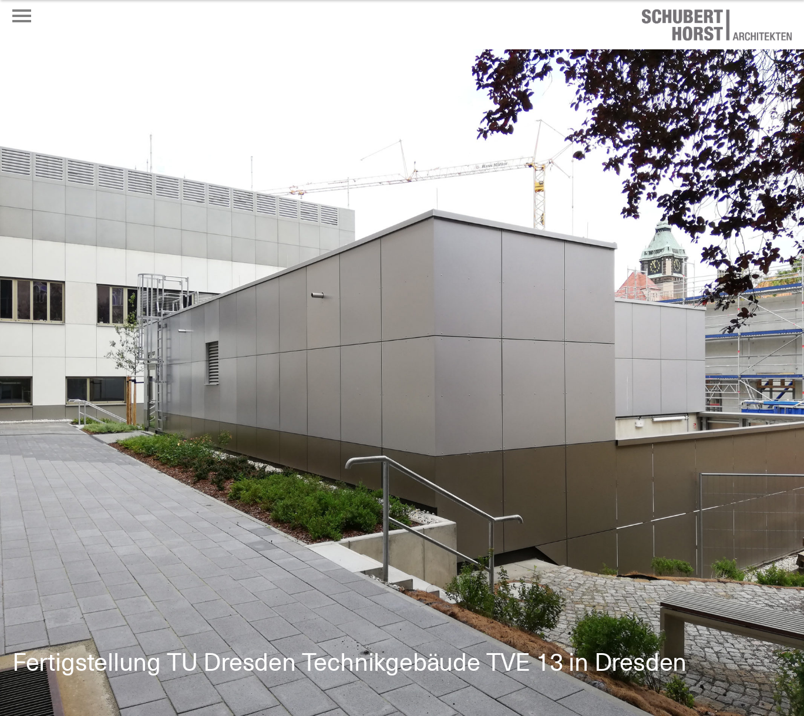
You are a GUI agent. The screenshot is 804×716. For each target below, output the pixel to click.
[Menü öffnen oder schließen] (21, 15)
